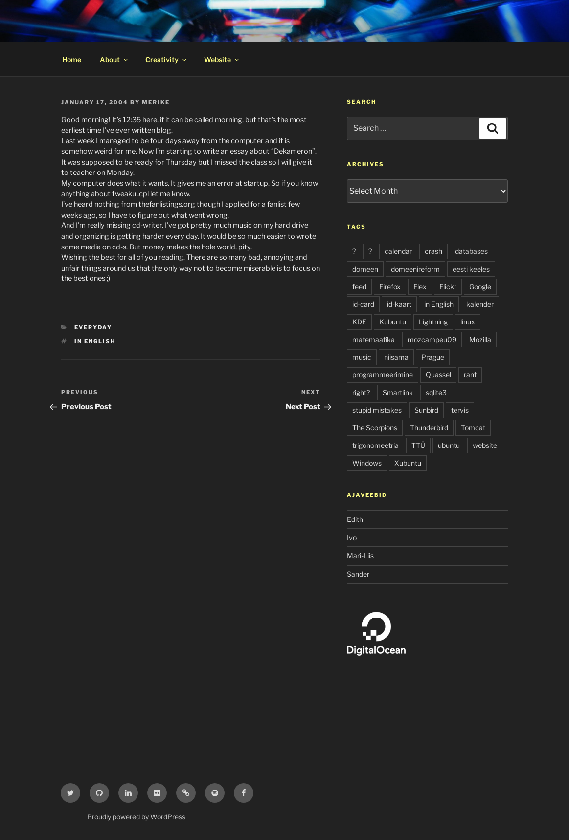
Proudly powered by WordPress (136, 817)
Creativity (166, 59)
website (485, 445)
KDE (359, 322)
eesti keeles (471, 269)
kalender (480, 304)
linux (467, 322)
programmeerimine (382, 375)
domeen (365, 269)
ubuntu (449, 445)
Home (71, 59)
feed (359, 286)
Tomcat (473, 427)
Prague (432, 357)
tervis (460, 410)
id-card (363, 304)
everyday (93, 327)
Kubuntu (392, 322)
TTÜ (418, 445)
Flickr (447, 286)
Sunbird (426, 410)
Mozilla (480, 339)
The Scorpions (374, 427)
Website (222, 59)
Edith (355, 519)
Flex (420, 286)
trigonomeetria (375, 445)
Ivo (352, 537)
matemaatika (373, 339)
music (361, 357)
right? (361, 392)
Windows (367, 463)
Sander (358, 574)
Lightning (433, 322)
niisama (396, 357)
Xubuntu (407, 463)
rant (470, 375)
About (114, 59)
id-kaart (399, 304)
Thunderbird (429, 427)
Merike (156, 102)
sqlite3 (436, 392)
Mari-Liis (360, 555)
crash (433, 251)
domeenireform (415, 269)
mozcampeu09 (432, 339)
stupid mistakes (377, 410)
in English (94, 341)
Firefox (390, 286)
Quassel (438, 375)
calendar (398, 251)
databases (471, 251)
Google (480, 286)
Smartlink (398, 392)
